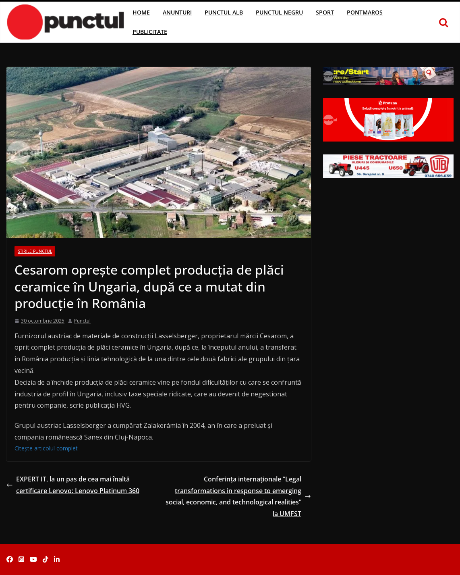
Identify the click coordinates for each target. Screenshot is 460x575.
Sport (325, 12)
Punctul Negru (279, 12)
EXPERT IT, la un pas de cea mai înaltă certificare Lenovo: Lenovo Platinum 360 (72, 485)
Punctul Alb (224, 12)
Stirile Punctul (35, 251)
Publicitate (150, 31)
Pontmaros (365, 12)
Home (141, 12)
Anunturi (177, 12)
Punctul (82, 320)
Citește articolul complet (46, 448)
